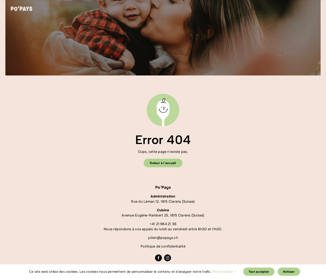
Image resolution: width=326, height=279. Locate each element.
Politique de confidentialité (163, 246)
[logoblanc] (21, 8)
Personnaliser (224, 272)
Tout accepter (259, 272)
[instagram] (167, 257)
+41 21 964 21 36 (163, 224)
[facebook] (158, 257)
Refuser (289, 272)
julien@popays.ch (163, 237)
